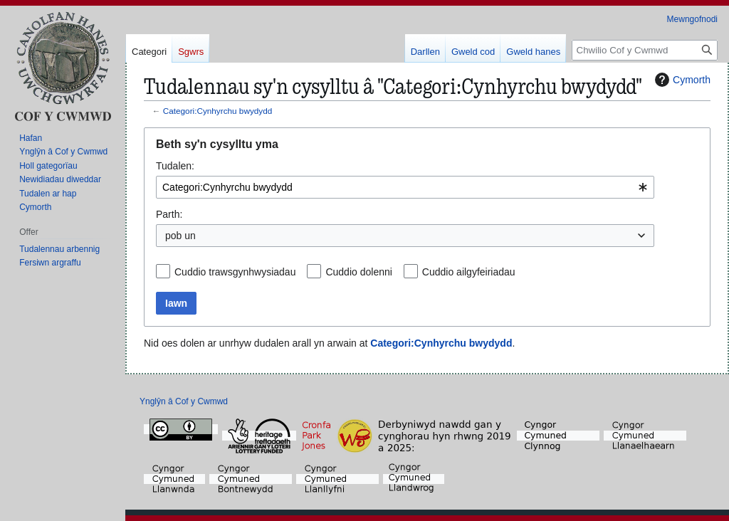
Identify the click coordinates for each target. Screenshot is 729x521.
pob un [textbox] (180, 235)
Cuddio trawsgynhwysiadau (234, 272)
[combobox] (405, 187)
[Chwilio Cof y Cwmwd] (645, 50)
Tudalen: (175, 166)
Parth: (169, 214)
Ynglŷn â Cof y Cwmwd (184, 401)
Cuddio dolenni (358, 272)
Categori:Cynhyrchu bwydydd (217, 110)
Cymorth (680, 80)
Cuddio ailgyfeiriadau (468, 272)
